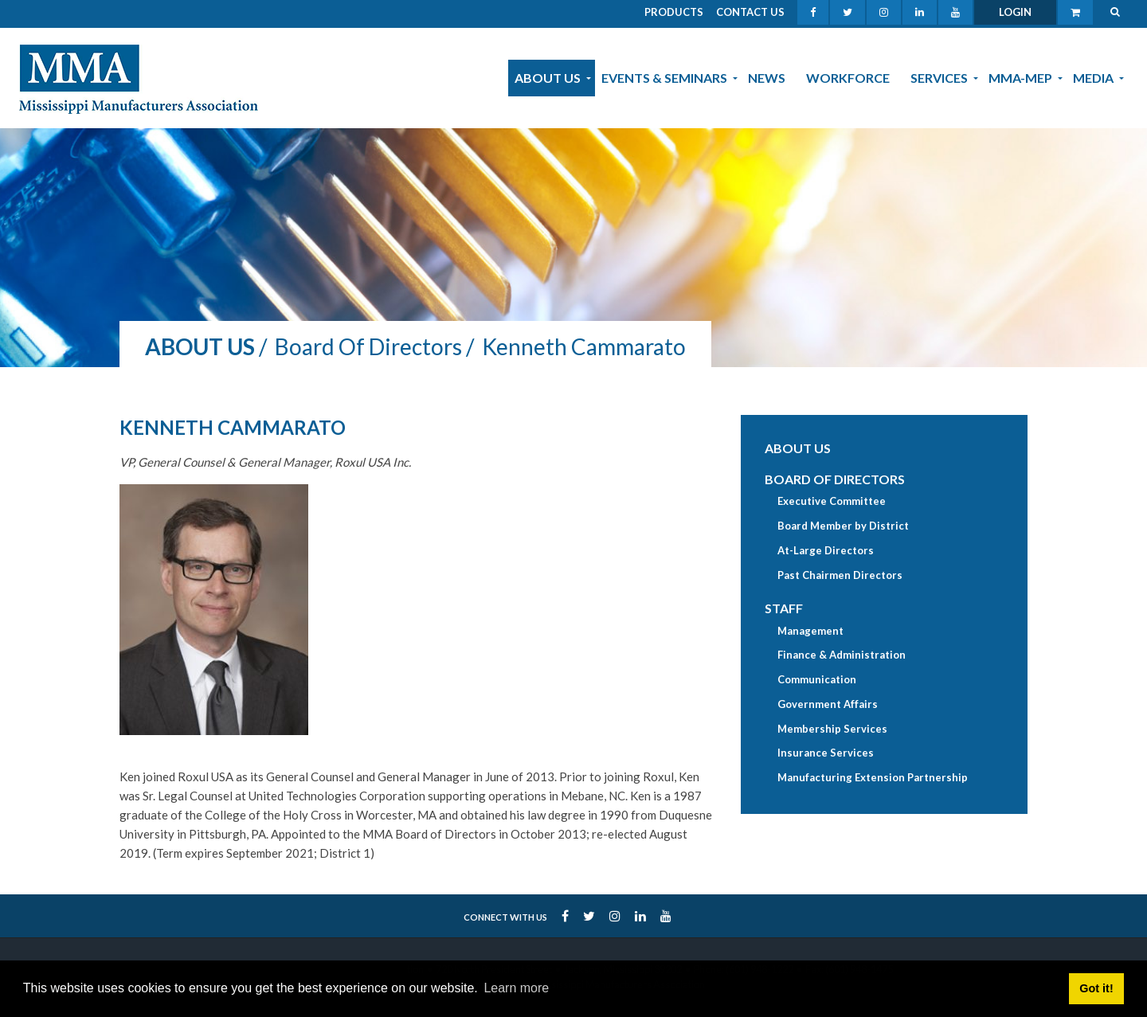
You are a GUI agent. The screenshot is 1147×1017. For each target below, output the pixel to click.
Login (1015, 12)
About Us (798, 448)
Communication (816, 679)
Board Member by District (843, 525)
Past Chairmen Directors (839, 575)
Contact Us (750, 12)
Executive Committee (831, 501)
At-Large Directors (825, 550)
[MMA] (138, 77)
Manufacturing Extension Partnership (872, 777)
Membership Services (832, 728)
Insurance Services (825, 752)
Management (810, 630)
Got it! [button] (1096, 988)
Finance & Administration (841, 654)
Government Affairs (827, 704)
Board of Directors (835, 479)
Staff (784, 608)
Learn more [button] (516, 988)
